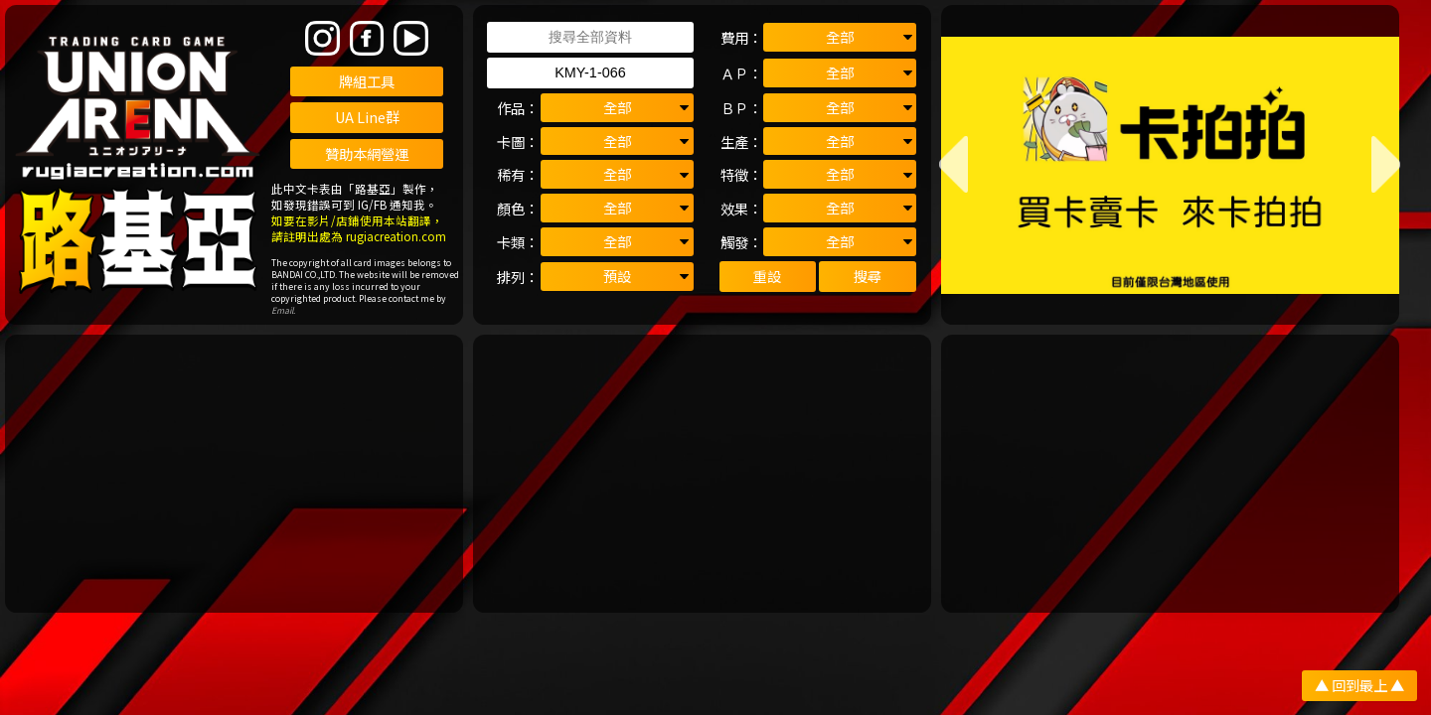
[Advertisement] (234, 474)
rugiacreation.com (396, 236)
